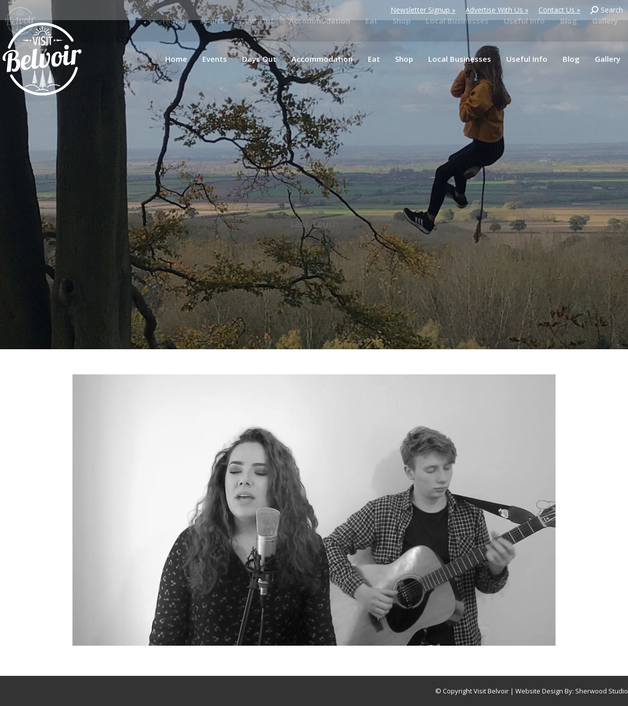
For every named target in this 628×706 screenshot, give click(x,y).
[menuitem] (176, 59)
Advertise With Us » (496, 10)
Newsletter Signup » (422, 10)
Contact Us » (559, 10)
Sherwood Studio (601, 690)
